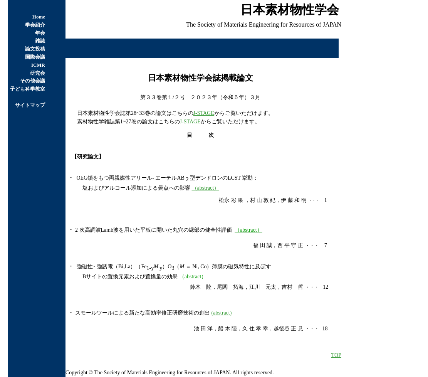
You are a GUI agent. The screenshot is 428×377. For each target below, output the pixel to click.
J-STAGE (203, 113)
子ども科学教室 (27, 89)
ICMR (38, 65)
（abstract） (206, 188)
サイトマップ (30, 105)
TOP (336, 355)
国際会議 (35, 57)
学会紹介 (35, 25)
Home (38, 17)
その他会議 (32, 81)
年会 (40, 33)
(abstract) (221, 313)
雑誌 (40, 41)
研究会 (37, 73)
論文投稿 (35, 49)
